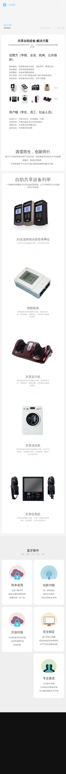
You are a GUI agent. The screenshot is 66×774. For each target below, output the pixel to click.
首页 (53, 28)
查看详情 (33, 253)
